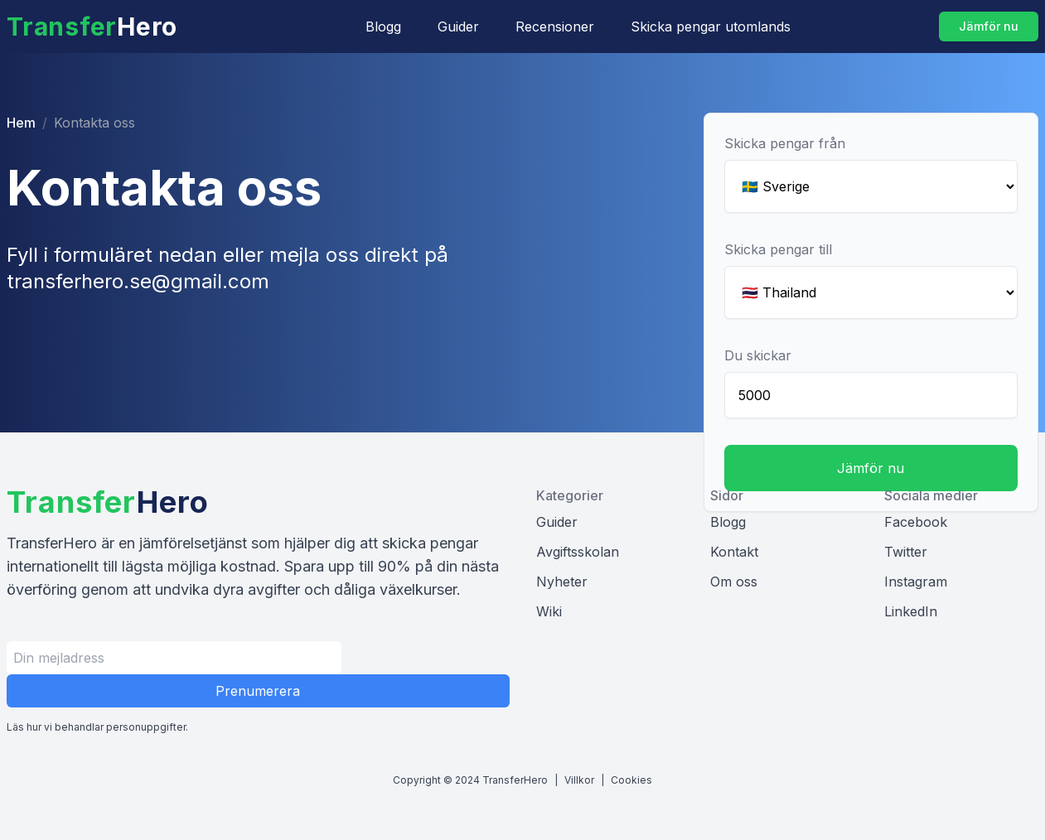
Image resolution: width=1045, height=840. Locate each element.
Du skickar (757, 355)
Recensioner (554, 26)
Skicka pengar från (784, 143)
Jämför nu (988, 26)
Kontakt (734, 551)
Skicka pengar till (778, 249)
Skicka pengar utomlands (711, 26)
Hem (21, 122)
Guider (458, 26)
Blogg (383, 26)
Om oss (733, 581)
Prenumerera (257, 691)
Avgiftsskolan (577, 551)
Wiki (549, 611)
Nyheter (562, 581)
